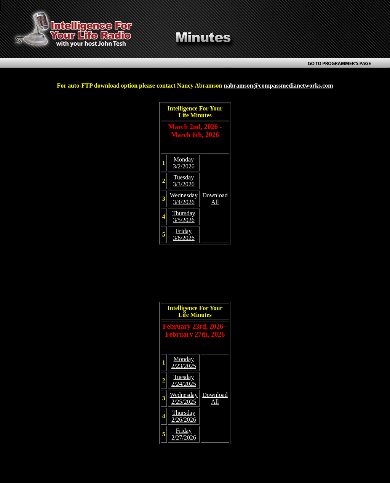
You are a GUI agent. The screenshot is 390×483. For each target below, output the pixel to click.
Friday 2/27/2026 (183, 434)
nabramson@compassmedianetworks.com (278, 85)
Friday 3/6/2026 (184, 234)
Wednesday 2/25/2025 (184, 398)
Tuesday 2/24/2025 (183, 380)
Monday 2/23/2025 (183, 362)
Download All (215, 198)
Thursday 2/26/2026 (183, 416)
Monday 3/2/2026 (184, 163)
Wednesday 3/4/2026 (184, 198)
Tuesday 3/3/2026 (184, 180)
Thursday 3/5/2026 (183, 216)
